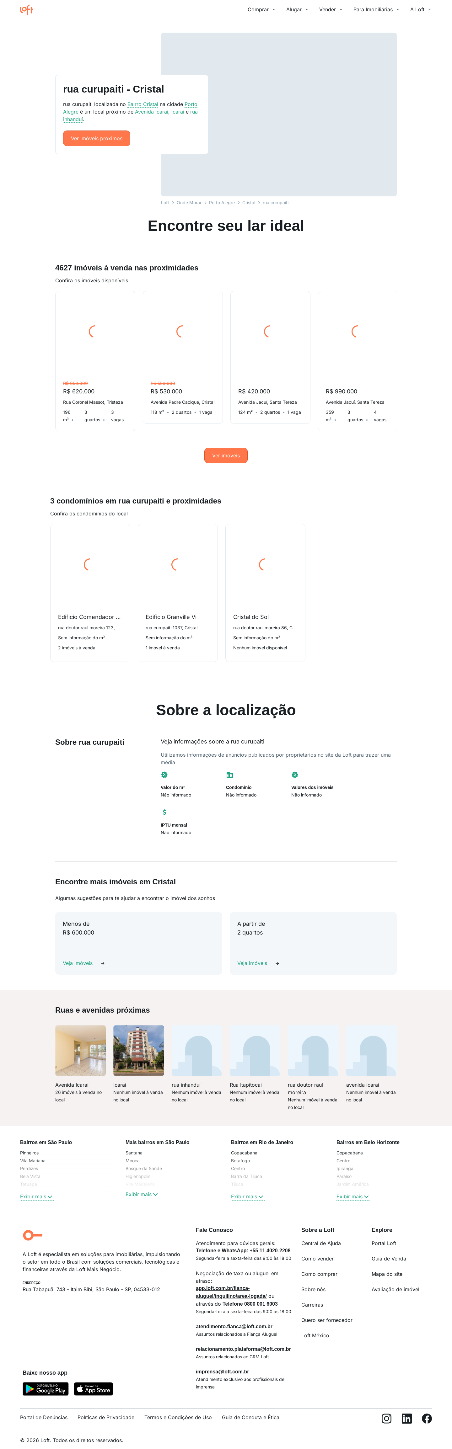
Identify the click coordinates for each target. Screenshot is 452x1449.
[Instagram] (387, 1412)
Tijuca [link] (237, 1176)
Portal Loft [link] (384, 1236)
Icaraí (177, 112)
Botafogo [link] (240, 1153)
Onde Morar (189, 202)
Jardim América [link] (352, 1176)
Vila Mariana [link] (33, 1153)
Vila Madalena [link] (140, 1176)
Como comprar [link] (319, 1266)
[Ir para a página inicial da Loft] (29, 10)
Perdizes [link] (29, 1161)
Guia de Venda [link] (389, 1251)
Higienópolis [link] (138, 1168)
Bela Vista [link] (30, 1168)
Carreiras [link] (312, 1297)
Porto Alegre (222, 202)
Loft (165, 202)
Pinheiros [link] (29, 1145)
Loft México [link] (315, 1328)
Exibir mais (37, 1189)
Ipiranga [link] (344, 1161)
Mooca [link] (133, 1153)
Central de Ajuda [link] (321, 1236)
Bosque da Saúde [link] (144, 1161)
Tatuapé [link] (28, 1176)
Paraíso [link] (344, 1168)
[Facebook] (427, 1412)
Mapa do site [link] (387, 1266)
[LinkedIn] (407, 1412)
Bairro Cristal (142, 104)
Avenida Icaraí (151, 112)
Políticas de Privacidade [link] (106, 1410)
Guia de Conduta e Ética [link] (250, 1410)
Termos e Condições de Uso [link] (178, 1410)
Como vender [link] (317, 1251)
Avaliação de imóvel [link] (395, 1282)
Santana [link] (134, 1145)
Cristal (248, 202)
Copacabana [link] (244, 1145)
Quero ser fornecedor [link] (326, 1312)
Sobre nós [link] (313, 1282)
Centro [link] (238, 1161)
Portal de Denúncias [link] (43, 1410)
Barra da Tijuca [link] (246, 1168)
